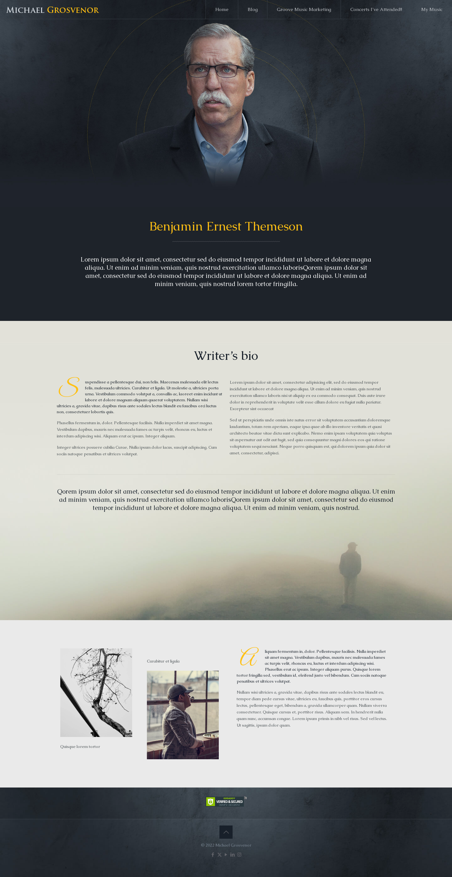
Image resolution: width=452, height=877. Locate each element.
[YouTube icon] (226, 855)
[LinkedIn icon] (232, 855)
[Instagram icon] (239, 855)
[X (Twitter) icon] (219, 855)
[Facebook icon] (213, 855)
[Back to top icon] (226, 832)
